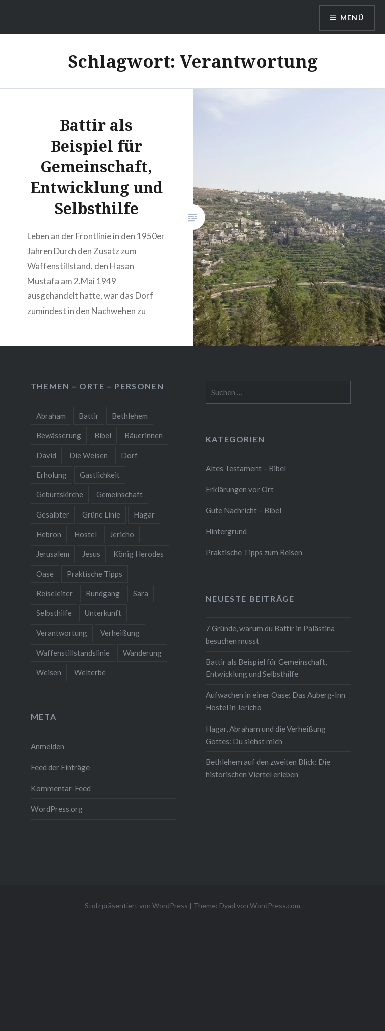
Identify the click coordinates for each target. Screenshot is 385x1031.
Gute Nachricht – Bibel (243, 510)
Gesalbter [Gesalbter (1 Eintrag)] (52, 514)
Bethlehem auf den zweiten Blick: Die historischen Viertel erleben (268, 768)
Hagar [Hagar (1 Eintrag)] (144, 514)
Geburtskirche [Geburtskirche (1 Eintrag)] (59, 494)
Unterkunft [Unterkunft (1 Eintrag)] (103, 612)
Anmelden (47, 746)
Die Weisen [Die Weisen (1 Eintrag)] (88, 455)
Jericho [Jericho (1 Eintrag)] (122, 534)
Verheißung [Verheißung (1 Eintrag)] (120, 632)
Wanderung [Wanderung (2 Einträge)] (142, 652)
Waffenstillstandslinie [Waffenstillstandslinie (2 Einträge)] (73, 652)
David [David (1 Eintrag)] (46, 455)
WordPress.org (57, 808)
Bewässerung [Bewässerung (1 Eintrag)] (58, 435)
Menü (352, 18)
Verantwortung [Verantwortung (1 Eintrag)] (61, 632)
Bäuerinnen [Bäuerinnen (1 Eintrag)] (143, 435)
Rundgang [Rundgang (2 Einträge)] (103, 593)
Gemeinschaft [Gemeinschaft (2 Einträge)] (119, 494)
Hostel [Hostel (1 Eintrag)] (85, 534)
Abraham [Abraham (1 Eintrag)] (51, 415)
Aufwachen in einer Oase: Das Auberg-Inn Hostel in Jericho (275, 701)
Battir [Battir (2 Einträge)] (89, 415)
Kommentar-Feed (61, 788)
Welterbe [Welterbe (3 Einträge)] (90, 672)
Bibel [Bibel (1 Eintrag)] (102, 435)
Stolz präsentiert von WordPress (136, 905)
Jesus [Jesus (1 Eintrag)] (91, 553)
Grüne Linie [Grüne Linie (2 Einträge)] (101, 514)
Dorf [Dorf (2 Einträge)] (129, 455)
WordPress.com (275, 905)
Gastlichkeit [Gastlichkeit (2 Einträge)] (100, 474)
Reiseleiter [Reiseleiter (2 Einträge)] (54, 593)
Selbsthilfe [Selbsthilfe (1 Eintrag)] (54, 612)
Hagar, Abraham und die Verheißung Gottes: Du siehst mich (266, 735)
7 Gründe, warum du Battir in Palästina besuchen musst (270, 634)
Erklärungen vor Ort (240, 489)
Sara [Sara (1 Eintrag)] (140, 593)
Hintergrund (226, 531)
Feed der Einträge (60, 767)
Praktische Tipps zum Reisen (254, 552)
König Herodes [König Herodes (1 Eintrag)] (138, 553)
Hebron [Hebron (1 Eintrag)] (48, 534)
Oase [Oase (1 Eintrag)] (45, 573)
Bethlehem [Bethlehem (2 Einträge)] (130, 415)
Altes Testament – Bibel (246, 468)
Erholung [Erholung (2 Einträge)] (51, 474)
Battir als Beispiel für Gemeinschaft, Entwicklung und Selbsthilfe (266, 668)
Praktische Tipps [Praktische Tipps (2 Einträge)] (94, 573)
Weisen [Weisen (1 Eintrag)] (48, 672)
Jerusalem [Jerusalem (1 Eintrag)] (52, 553)
